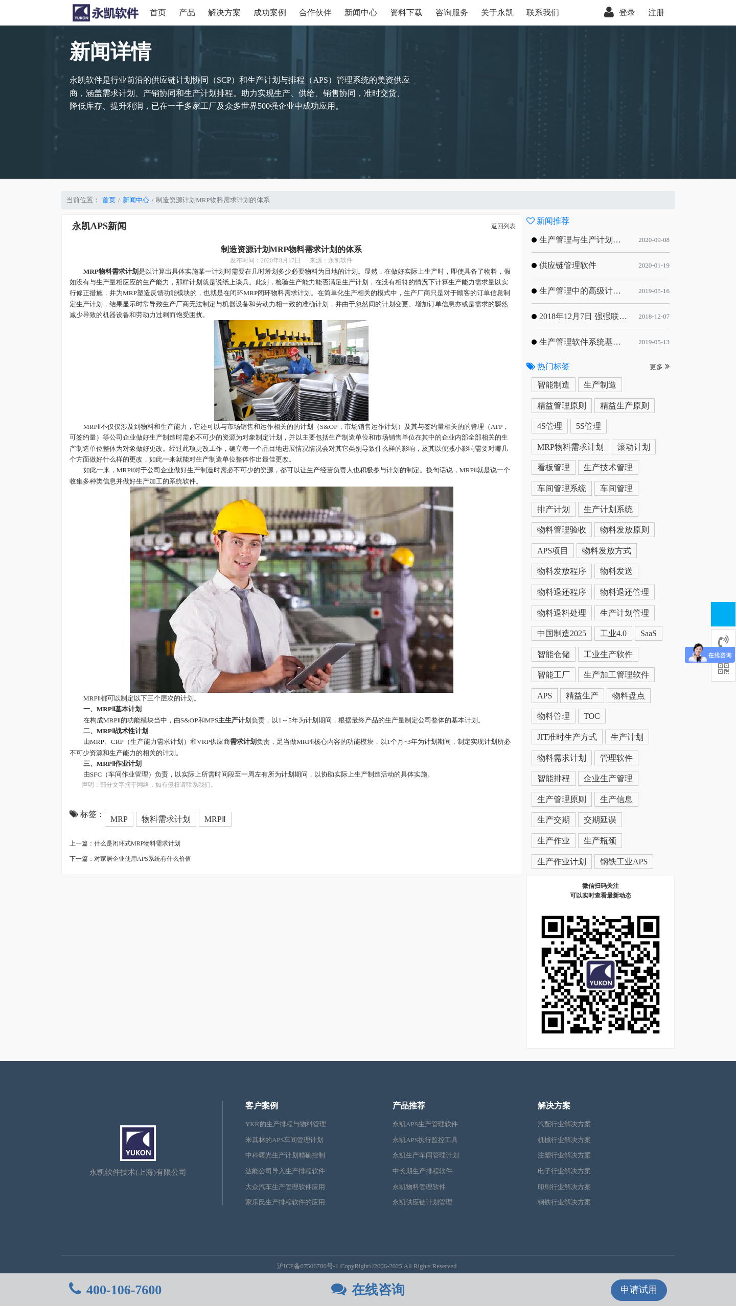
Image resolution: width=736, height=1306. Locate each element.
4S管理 (549, 426)
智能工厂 (553, 674)
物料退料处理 (561, 613)
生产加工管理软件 (616, 674)
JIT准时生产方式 (567, 737)
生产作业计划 (561, 861)
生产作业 (553, 840)
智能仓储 (553, 654)
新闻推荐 (547, 220)
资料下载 (406, 12)
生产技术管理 (608, 467)
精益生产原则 (624, 405)
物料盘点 (628, 695)
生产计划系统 (608, 509)
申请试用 (638, 1290)
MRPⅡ (215, 819)
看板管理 (553, 467)
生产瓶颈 (600, 840)
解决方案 (224, 12)
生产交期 (553, 819)
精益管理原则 (561, 405)
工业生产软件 (608, 654)
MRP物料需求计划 (570, 447)
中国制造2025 (561, 633)
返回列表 (503, 226)
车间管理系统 (561, 488)
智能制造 (553, 384)
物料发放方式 (606, 550)
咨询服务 (451, 12)
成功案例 (270, 12)
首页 (158, 12)
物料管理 (553, 716)
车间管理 (616, 488)
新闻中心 (360, 12)
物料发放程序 (561, 571)
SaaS (648, 633)
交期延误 (600, 819)
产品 (187, 12)
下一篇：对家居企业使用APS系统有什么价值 (130, 858)
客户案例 (261, 1105)
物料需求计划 (166, 819)
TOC (592, 716)
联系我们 (542, 12)
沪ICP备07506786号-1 (308, 1266)
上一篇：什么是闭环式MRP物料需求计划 (125, 843)
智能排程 (553, 778)
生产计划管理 (624, 613)
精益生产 (582, 695)
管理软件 (616, 758)
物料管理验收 (561, 529)
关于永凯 (497, 12)
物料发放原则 (624, 529)
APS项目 (552, 550)
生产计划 (627, 737)
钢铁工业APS (624, 861)
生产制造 (600, 384)
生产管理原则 (561, 799)
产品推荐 (409, 1105)
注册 (656, 12)
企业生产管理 (608, 778)
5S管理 (588, 426)
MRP (119, 819)
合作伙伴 (315, 12)
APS (544, 695)
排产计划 (553, 509)
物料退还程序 (561, 592)
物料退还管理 (624, 592)
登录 (619, 13)
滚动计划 (633, 447)
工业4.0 (613, 633)
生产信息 (616, 799)
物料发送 (616, 571)
